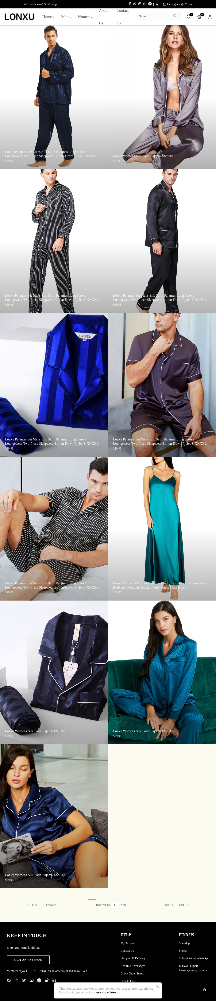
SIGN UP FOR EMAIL (28, 959)
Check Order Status (132, 973)
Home (48, 17)
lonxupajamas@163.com (177, 4)
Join (84, 971)
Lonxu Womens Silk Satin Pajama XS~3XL (143, 156)
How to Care (128, 981)
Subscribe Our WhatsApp (194, 958)
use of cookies (106, 992)
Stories (183, 950)
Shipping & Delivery (133, 958)
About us (104, 16)
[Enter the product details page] (54, 97)
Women (85, 17)
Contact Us (127, 950)
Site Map (184, 943)
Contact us (123, 16)
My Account (128, 943)
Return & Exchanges (133, 966)
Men (66, 17)
